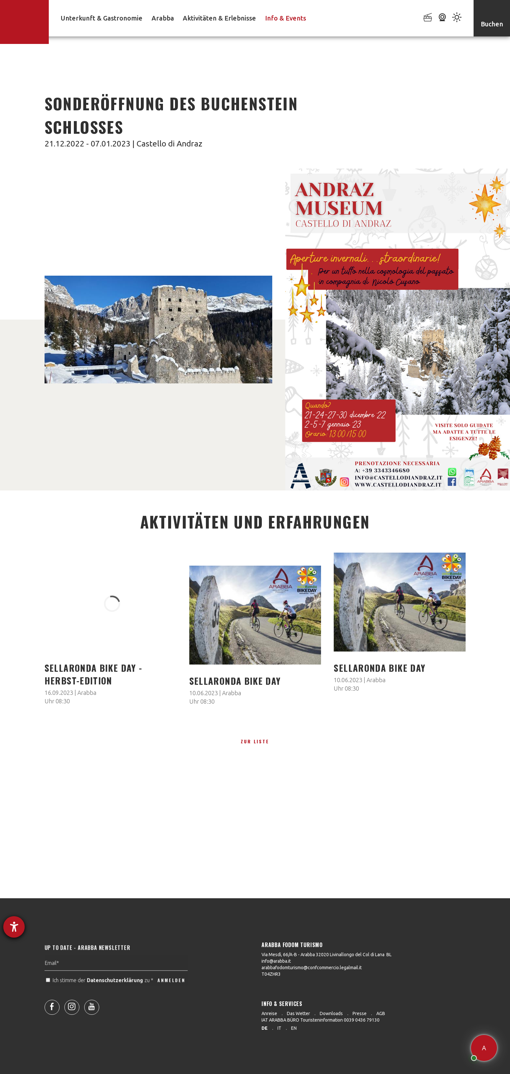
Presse (360, 1013)
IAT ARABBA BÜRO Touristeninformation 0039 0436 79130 (321, 1020)
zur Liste (255, 741)
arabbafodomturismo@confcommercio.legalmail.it (312, 967)
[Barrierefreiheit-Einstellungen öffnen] (14, 927)
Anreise (269, 1013)
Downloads (331, 1013)
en (294, 1028)
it (279, 1028)
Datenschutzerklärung (115, 994)
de (265, 1028)
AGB (380, 1013)
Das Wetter (298, 1013)
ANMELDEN (171, 993)
